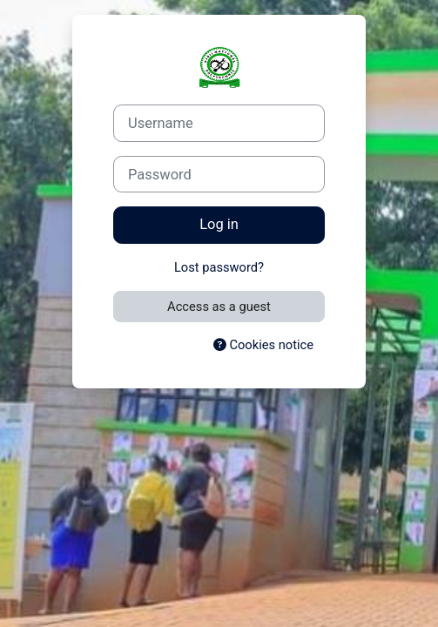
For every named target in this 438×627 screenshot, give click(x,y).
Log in (219, 224)
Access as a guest (219, 306)
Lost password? (219, 267)
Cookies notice (263, 345)
